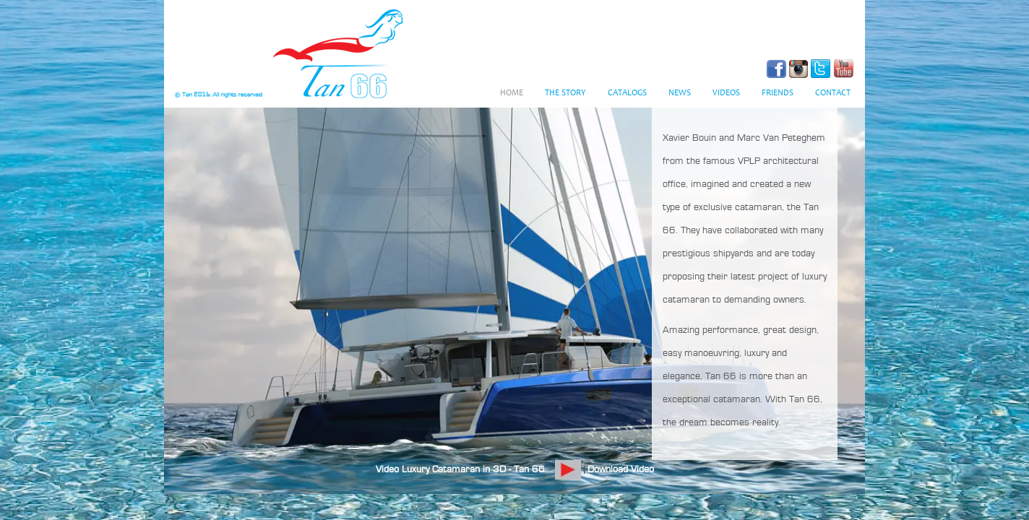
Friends (777, 93)
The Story (565, 93)
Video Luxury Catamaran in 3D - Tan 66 (460, 469)
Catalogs (627, 93)
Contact (833, 93)
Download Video (620, 469)
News (679, 93)
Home (511, 93)
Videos (726, 93)
